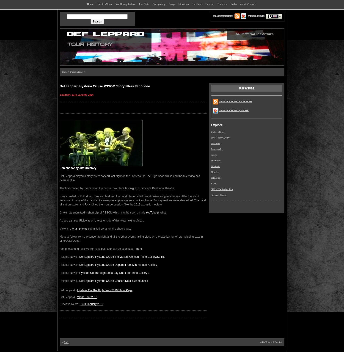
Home (65, 72)
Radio (214, 183)
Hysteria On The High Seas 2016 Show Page (104, 290)
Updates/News (76, 72)
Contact (223, 195)
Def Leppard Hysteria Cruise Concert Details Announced (113, 281)
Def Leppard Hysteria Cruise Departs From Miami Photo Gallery (118, 264)
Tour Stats (215, 143)
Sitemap (215, 195)
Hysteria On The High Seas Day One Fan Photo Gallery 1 (114, 272)
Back (66, 342)
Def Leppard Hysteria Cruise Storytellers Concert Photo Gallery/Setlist (122, 256)
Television (216, 178)
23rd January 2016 (91, 304)
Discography (217, 149)
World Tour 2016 (87, 297)
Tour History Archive (221, 137)
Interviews (216, 160)
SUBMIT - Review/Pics (222, 189)
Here (139, 248)
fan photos (80, 228)
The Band (215, 166)
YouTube (151, 212)
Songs (214, 155)
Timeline (215, 172)
